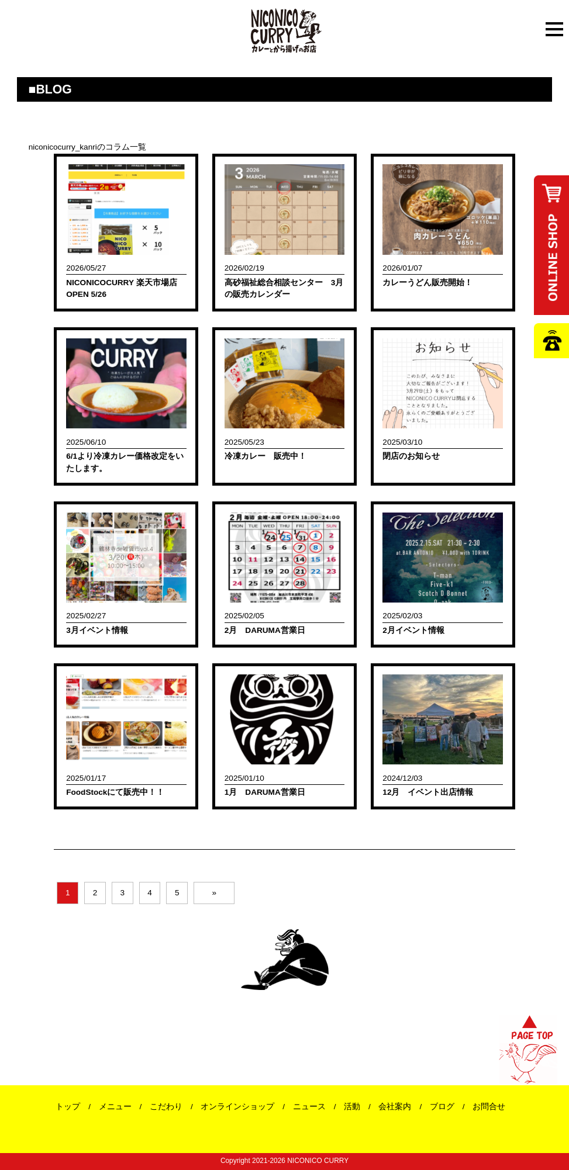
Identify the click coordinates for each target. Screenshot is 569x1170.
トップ (68, 1106)
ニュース (309, 1106)
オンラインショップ (237, 1106)
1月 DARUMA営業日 (265, 792)
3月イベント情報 (97, 630)
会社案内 (394, 1106)
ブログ (442, 1106)
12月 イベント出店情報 (427, 792)
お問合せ (489, 1106)
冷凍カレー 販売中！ (265, 456)
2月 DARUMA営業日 (265, 630)
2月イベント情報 (413, 630)
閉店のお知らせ (411, 456)
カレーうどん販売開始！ (427, 282)
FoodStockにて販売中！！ (115, 792)
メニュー (115, 1106)
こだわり (166, 1106)
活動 (352, 1106)
